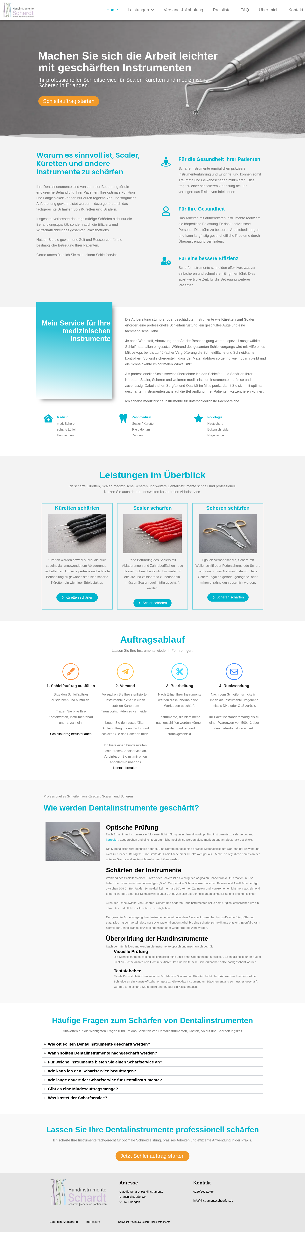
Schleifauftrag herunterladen (71, 734)
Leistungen (141, 9)
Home (112, 9)
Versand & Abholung (183, 9)
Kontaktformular (124, 768)
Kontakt (295, 9)
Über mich (269, 9)
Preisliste (222, 9)
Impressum (93, 1221)
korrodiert (112, 839)
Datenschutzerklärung (63, 1221)
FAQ (244, 9)
